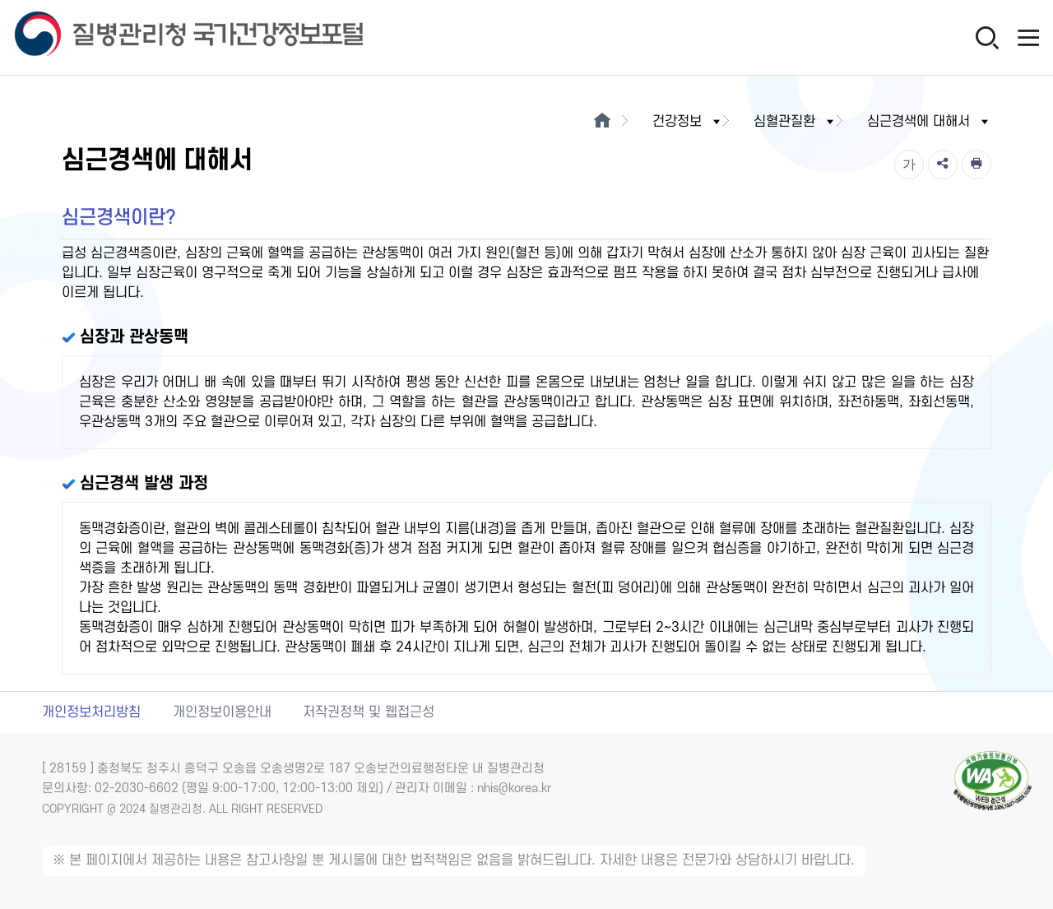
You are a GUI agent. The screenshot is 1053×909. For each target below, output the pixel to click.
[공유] (943, 164)
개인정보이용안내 (222, 712)
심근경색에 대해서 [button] (929, 121)
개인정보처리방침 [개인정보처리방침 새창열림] (91, 712)
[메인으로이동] (602, 122)
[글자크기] (909, 164)
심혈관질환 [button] (795, 121)
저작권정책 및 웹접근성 (368, 712)
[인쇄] (976, 164)
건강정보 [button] (687, 121)
